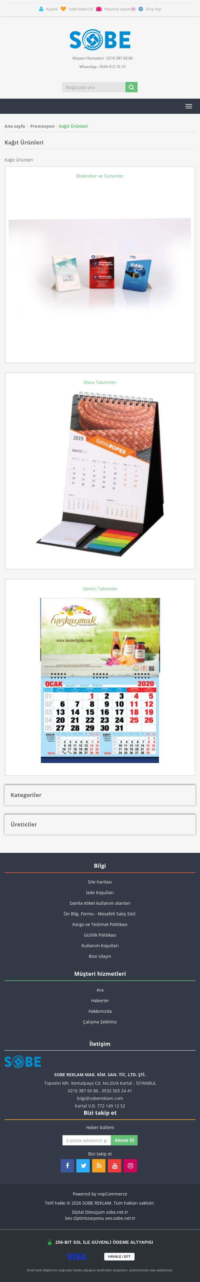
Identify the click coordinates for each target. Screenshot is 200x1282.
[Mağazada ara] (94, 87)
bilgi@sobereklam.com (100, 1098)
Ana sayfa (15, 126)
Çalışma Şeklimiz (100, 1022)
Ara (100, 990)
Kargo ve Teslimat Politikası (100, 924)
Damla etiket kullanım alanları (100, 903)
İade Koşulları (100, 892)
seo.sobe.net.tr (120, 1218)
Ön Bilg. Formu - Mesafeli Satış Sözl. (100, 914)
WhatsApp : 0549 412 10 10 (100, 66)
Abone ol (124, 1140)
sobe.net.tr (117, 1212)
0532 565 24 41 (117, 1091)
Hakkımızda (100, 1011)
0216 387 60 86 (83, 1091)
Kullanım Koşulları (100, 945)
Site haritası (100, 882)
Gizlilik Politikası (100, 935)
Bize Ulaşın (100, 956)
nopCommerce (112, 1194)
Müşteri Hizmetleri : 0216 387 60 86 (100, 58)
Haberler (100, 1000)
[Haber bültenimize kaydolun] (86, 1140)
